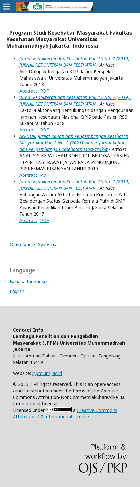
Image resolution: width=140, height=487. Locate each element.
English (17, 291)
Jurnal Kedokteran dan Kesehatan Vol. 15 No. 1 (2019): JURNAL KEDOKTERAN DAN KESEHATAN (75, 61)
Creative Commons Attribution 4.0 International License (65, 413)
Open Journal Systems (33, 244)
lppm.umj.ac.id (47, 373)
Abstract (28, 91)
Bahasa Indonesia (28, 281)
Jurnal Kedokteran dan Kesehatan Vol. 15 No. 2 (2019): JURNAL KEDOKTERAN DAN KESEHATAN (75, 100)
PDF (44, 91)
